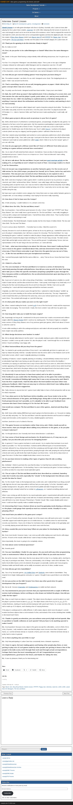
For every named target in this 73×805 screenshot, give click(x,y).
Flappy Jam (57, 37)
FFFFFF (47, 37)
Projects (35, 9)
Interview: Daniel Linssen (14, 21)
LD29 (59, 687)
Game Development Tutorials (35, 5)
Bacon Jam (9, 687)
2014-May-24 (7, 24)
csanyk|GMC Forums (8, 770)
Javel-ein (30, 30)
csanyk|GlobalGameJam (9, 764)
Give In (48, 129)
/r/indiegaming (33, 587)
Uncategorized (36, 24)
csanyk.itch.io (6, 758)
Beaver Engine (18, 320)
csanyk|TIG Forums (8, 776)
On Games (35, 12)
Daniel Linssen (7, 27)
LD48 (63, 687)
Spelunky (42, 572)
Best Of (16, 24)
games (29, 24)
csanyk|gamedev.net (8, 761)
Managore (10, 689)
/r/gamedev (21, 587)
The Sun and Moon (17, 39)
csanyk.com (5, 1)
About (36, 16)
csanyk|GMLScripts (8, 773)
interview (49, 687)
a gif (34, 305)
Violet (37, 140)
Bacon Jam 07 (36, 37)
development (23, 24)
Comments (46, 24)
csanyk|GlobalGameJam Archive (11, 767)
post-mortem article (55, 160)
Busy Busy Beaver (17, 37)
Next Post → (67, 693)
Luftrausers (39, 489)
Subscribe (7, 793)
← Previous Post (7, 693)
